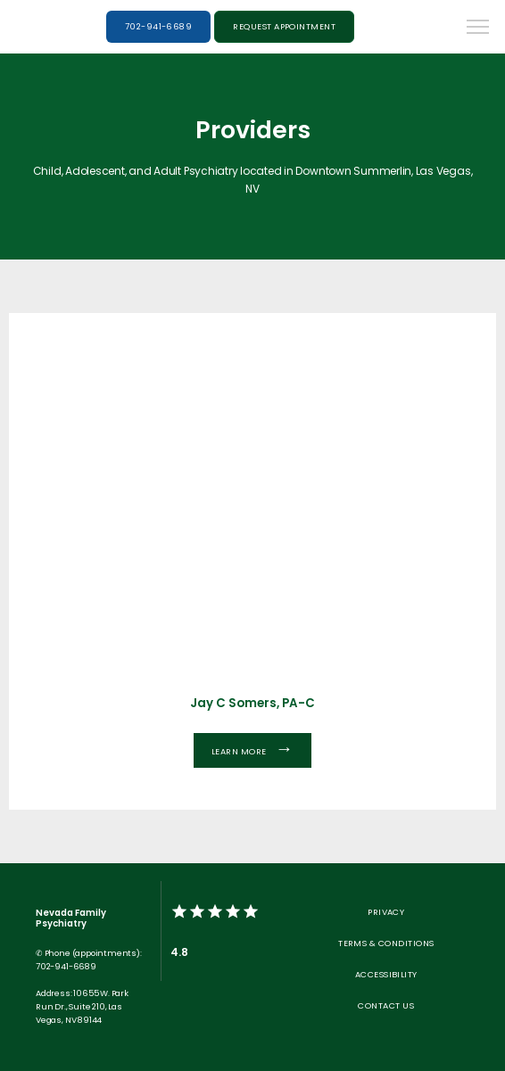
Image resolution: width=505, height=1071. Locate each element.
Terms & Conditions (386, 943)
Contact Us (386, 1005)
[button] (478, 28)
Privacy (386, 912)
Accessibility (386, 974)
